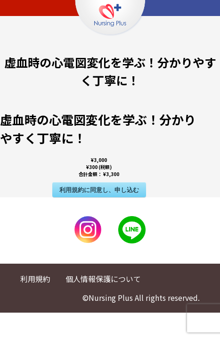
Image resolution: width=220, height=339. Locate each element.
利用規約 (35, 278)
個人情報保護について (103, 278)
